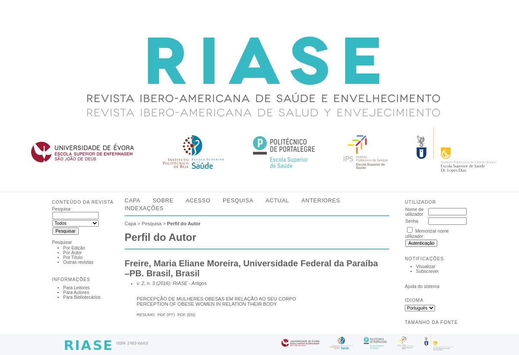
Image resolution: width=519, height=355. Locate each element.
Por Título (73, 257)
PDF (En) (186, 314)
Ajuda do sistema (422, 286)
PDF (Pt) (166, 314)
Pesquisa (238, 200)
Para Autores (76, 292)
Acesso (198, 200)
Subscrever (427, 271)
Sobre (163, 200)
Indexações (144, 208)
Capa (132, 200)
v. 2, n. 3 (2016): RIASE (162, 283)
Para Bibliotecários (82, 297)
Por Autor (72, 252)
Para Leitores (76, 287)
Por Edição (74, 248)
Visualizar (426, 266)
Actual (277, 200)
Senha (411, 221)
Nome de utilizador (414, 212)
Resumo (146, 314)
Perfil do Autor (183, 223)
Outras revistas (78, 262)
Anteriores (320, 200)
